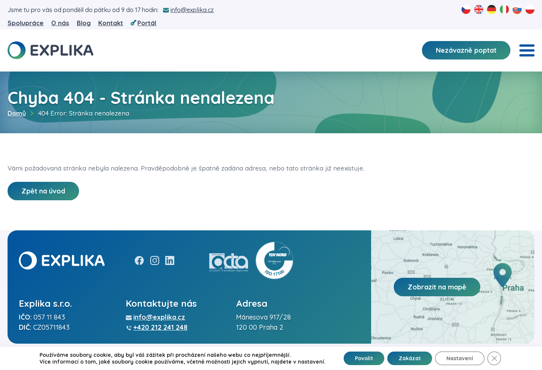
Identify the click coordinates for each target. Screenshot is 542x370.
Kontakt (110, 23)
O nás (60, 23)
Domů (17, 113)
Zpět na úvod (43, 191)
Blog (84, 23)
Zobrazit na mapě (437, 287)
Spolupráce (26, 23)
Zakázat (410, 358)
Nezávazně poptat (466, 50)
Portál (146, 23)
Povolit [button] (364, 358)
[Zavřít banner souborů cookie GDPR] (494, 358)
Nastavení (459, 358)
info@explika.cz (192, 10)
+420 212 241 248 (160, 327)
